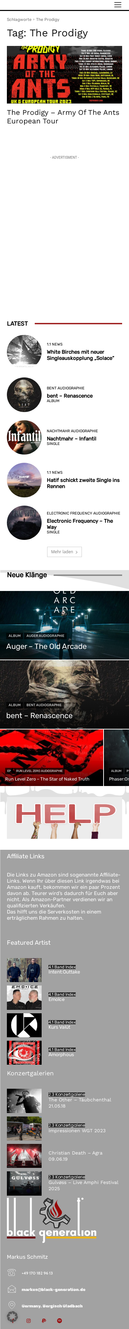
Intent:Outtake (64, 972)
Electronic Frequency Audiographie (83, 513)
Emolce (57, 999)
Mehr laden (64, 552)
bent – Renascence (70, 396)
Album (53, 401)
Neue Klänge (27, 575)
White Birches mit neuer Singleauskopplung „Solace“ (80, 355)
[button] (12, 1316)
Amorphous (61, 1055)
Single (53, 444)
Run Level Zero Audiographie (39, 771)
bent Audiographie (66, 388)
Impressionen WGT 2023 (77, 1130)
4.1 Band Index (62, 967)
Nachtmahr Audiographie (72, 431)
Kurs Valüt (59, 1027)
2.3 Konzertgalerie (67, 1094)
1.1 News (55, 344)
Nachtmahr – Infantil (71, 439)
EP (9, 771)
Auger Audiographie (45, 636)
